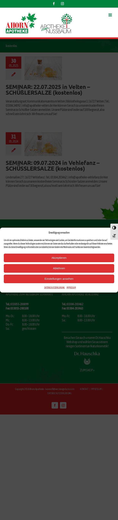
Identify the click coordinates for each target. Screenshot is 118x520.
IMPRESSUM (71, 287)
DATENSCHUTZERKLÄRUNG (54, 287)
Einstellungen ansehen (59, 278)
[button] (112, 233)
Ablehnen (59, 268)
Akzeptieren (58, 257)
